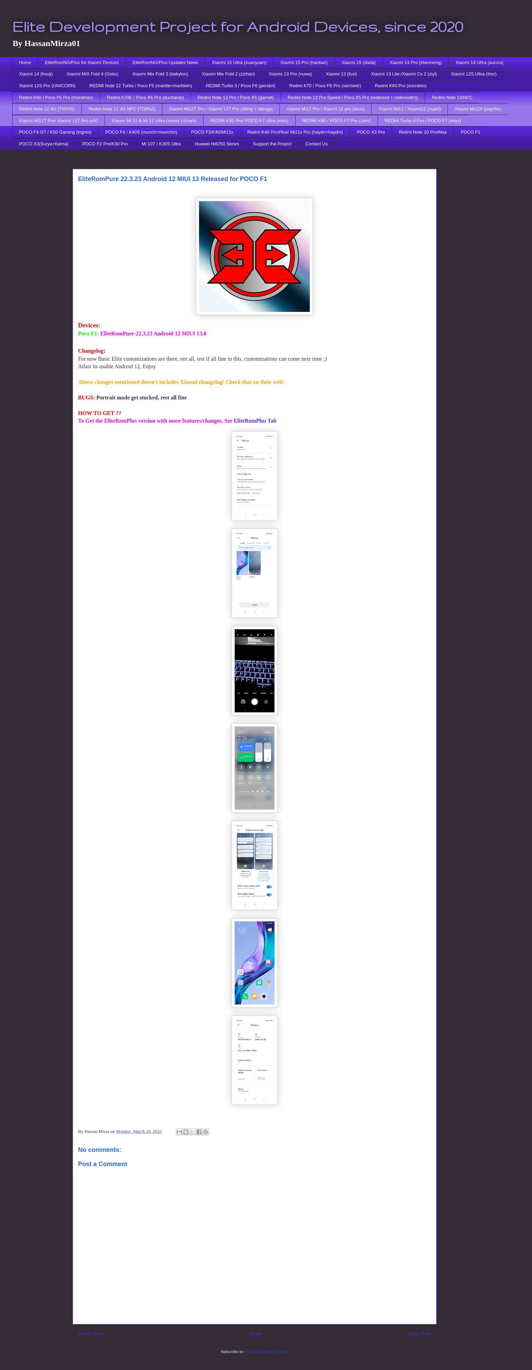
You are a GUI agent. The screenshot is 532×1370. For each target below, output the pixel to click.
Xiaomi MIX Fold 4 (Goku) (93, 73)
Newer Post (90, 1333)
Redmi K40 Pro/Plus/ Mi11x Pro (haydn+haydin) (295, 132)
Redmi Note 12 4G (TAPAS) (47, 108)
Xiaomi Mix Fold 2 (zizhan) (228, 73)
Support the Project (272, 143)
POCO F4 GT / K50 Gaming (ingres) (55, 132)
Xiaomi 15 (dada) (358, 62)
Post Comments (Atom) (266, 1351)
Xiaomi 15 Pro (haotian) (304, 62)
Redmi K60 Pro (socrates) (401, 85)
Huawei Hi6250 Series (217, 143)
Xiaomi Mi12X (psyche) (478, 108)
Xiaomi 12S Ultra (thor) (473, 73)
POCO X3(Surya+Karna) (44, 143)
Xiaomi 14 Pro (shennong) (415, 62)
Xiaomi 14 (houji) (36, 73)
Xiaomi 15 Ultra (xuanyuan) (239, 62)
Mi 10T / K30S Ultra (161, 143)
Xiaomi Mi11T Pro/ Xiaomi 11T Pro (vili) (58, 120)
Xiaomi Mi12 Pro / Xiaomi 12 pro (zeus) (326, 108)
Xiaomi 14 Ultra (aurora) (480, 62)
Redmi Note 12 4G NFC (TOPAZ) (122, 108)
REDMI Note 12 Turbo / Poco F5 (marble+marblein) (140, 85)
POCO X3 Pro (371, 132)
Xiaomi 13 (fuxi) (341, 73)
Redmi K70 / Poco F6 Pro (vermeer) (325, 85)
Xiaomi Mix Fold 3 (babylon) (160, 73)
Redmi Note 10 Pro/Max (423, 132)
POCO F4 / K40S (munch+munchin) (141, 132)
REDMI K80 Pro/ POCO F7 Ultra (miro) (249, 120)
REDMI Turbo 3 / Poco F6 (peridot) (241, 85)
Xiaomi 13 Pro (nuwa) (290, 73)
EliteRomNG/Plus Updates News (165, 62)
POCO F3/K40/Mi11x (212, 132)
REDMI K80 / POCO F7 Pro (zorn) (336, 120)
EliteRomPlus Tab (255, 421)
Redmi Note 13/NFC (452, 97)
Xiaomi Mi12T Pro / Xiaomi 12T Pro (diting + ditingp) (221, 108)
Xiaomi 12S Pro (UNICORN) (47, 85)
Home (25, 62)
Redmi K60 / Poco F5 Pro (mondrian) (56, 97)
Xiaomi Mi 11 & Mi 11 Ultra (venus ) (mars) (154, 120)
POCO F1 (470, 132)
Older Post (419, 1333)
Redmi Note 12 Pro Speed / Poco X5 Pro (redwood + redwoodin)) (353, 97)
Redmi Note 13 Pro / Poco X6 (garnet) (236, 97)
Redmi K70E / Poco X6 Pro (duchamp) (145, 97)
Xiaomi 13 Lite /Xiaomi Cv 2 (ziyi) (404, 73)
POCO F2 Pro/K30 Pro (105, 143)
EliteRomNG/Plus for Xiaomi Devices (82, 62)
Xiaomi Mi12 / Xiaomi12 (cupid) (410, 108)
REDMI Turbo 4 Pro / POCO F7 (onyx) (423, 120)
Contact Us (316, 143)
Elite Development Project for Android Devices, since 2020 (237, 26)
